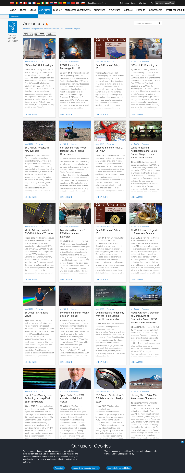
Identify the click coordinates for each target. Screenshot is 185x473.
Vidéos (33, 10)
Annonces (14, 16)
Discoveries (99, 10)
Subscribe (124, 3)
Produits (140, 10)
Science (159, 3)
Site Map (142, 3)
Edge (11, 365)
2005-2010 (51, 34)
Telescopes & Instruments (78, 10)
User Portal (169, 3)
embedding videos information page (166, 315)
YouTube (6, 312)
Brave (11, 360)
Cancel (23, 413)
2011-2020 (39, 34)
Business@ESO (155, 10)
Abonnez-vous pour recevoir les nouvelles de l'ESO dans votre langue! (51, 29)
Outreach (128, 10)
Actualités (45, 11)
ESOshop (57, 10)
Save (9, 413)
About (13, 10)
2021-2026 (28, 34)
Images (23, 10)
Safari (11, 371)
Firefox (11, 368)
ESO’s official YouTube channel (68, 312)
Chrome (12, 363)
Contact (134, 3)
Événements (114, 10)
